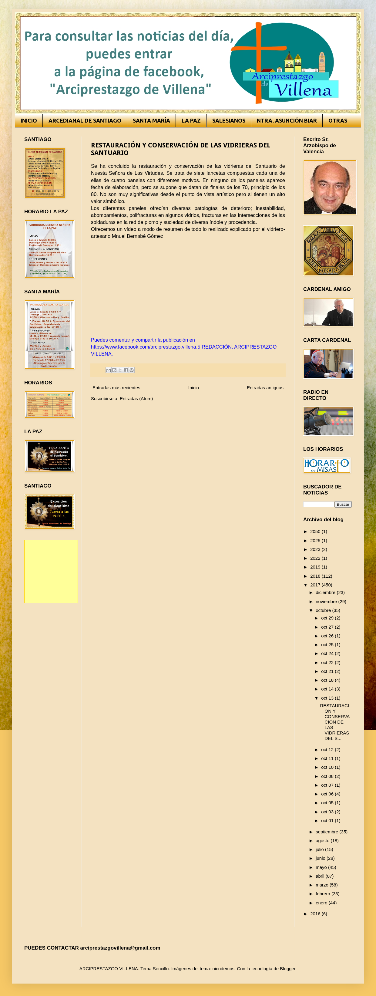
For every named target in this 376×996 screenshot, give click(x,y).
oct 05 (328, 802)
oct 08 (328, 776)
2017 (316, 584)
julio (320, 849)
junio (321, 858)
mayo (322, 867)
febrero (323, 893)
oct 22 (328, 662)
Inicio (193, 387)
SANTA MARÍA (151, 120)
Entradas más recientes (116, 387)
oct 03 (328, 811)
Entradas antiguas (265, 387)
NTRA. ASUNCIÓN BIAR (287, 120)
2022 (316, 558)
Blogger (287, 968)
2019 (316, 566)
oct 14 (328, 688)
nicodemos (224, 968)
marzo (323, 884)
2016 (316, 913)
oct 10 (328, 767)
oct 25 (328, 644)
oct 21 (328, 671)
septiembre (327, 831)
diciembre (326, 592)
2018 (316, 576)
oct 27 (328, 627)
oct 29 (328, 617)
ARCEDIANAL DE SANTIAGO (85, 120)
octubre (324, 610)
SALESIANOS (228, 120)
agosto (323, 840)
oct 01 (328, 820)
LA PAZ (191, 120)
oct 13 (328, 698)
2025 (316, 540)
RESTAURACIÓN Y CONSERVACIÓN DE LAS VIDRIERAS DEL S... (335, 722)
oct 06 (328, 793)
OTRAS (337, 120)
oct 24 (328, 653)
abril (321, 876)
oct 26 (328, 635)
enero (322, 902)
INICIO (29, 120)
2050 (316, 531)
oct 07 (328, 785)
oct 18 (328, 680)
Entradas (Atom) (136, 398)
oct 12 (328, 749)
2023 (316, 549)
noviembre (327, 601)
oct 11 (328, 758)
